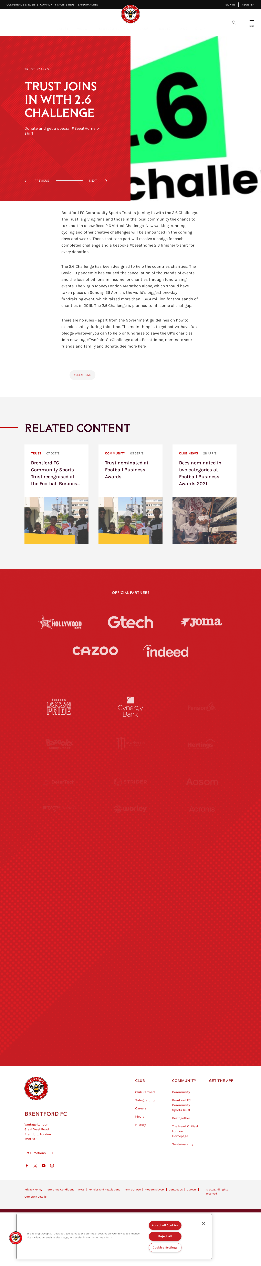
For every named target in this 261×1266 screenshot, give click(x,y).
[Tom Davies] (202, 969)
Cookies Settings (165, 1247)
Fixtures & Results (112, 28)
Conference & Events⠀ (23, 4)
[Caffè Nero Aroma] (130, 1044)
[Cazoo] (95, 650)
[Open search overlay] (234, 22)
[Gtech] (130, 622)
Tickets (163, 28)
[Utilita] (59, 894)
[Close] (203, 1223)
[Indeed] (166, 651)
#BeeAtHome (82, 375)
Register (248, 4)
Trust (29, 69)
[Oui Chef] (202, 931)
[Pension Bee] (202, 706)
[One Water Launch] (202, 894)
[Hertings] (202, 744)
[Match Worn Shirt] (130, 931)
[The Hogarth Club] (59, 1006)
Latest (62, 28)
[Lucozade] (202, 1006)
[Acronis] (202, 819)
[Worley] (130, 819)
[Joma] (201, 622)
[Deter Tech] (59, 781)
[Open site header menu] (251, 22)
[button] (15, 1237)
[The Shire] (130, 969)
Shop (200, 28)
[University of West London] (59, 856)
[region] (114, 1236)
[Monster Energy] (130, 744)
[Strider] (130, 781)
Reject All (165, 1236)
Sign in (230, 4)
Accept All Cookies (165, 1225)
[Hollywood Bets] (60, 622)
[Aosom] (202, 781)
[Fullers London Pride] (59, 706)
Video (82, 28)
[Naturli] (130, 894)
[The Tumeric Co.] (130, 1006)
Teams (143, 28)
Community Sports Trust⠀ (59, 4)
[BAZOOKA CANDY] (59, 744)
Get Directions (35, 1173)
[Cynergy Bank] (130, 706)
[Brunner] (59, 931)
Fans (182, 28)
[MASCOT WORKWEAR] (202, 856)
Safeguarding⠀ (89, 4)
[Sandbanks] (59, 969)
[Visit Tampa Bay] (130, 856)
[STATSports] (59, 819)
